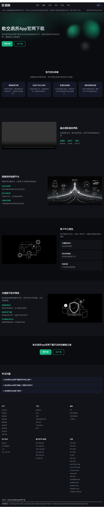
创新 (43, 5)
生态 (56, 5)
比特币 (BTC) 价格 (75, 464)
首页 (37, 5)
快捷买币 (38, 410)
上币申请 (72, 419)
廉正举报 (4, 428)
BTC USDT (73, 449)
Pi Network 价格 (74, 470)
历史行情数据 (74, 413)
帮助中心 (4, 443)
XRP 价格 (72, 476)
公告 (3, 449)
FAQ (68, 5)
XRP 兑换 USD (40, 455)
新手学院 (38, 422)
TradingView (39, 425)
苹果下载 (7, 44)
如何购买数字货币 (75, 479)
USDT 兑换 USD (40, 449)
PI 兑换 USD (39, 458)
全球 (49, 5)
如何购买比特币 (74, 482)
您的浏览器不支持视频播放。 (29, 135)
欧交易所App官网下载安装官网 (64, 504)
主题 (98, 5)
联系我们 (4, 416)
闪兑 (37, 413)
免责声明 (4, 425)
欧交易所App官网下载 (15, 504)
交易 (37, 416)
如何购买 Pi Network (76, 492)
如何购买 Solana (74, 489)
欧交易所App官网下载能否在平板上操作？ (18, 380)
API (71, 410)
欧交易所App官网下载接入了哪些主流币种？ (19, 385)
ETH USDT (73, 452)
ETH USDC (73, 446)
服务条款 (4, 419)
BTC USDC (73, 443)
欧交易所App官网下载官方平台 (46, 504)
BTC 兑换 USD (40, 443)
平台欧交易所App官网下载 (29, 504)
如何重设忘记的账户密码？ (13, 391)
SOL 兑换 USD (40, 452)
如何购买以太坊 (74, 486)
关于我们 (4, 410)
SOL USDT (73, 458)
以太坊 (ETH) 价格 (75, 467)
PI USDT (72, 455)
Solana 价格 (73, 473)
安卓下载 (20, 44)
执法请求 (4, 431)
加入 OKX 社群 (6, 452)
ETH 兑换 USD (40, 446)
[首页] (6, 5)
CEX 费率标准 (74, 416)
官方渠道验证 (5, 446)
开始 (62, 5)
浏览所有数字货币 (41, 419)
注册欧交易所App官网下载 (80, 504)
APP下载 (4, 434)
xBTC (37, 428)
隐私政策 (4, 422)
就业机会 (4, 413)
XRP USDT (73, 461)
